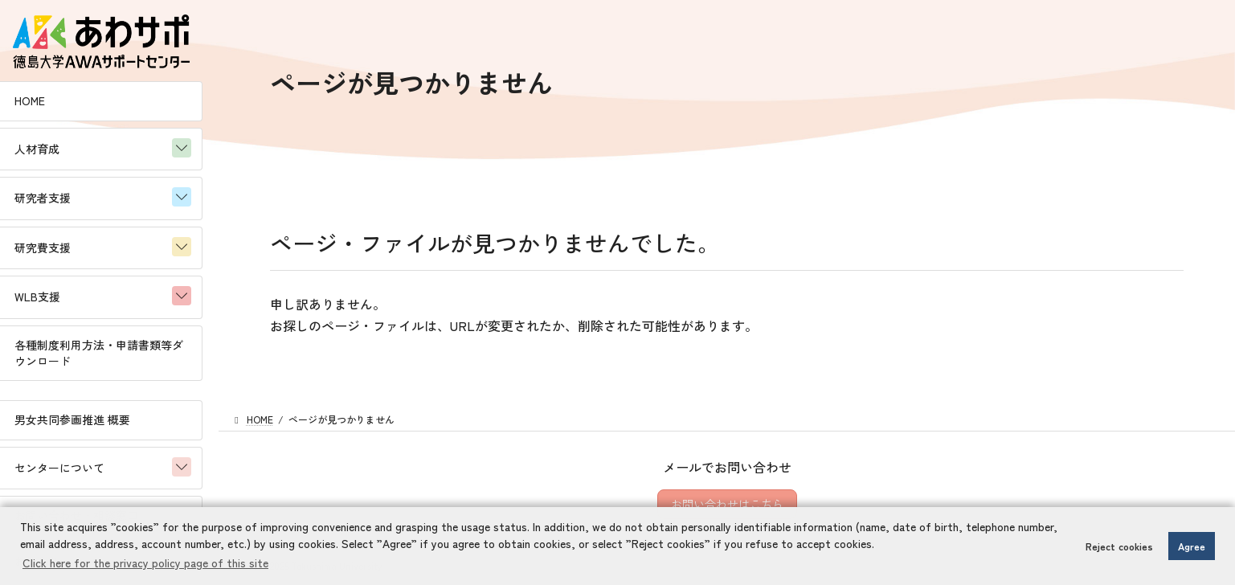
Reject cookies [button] (1119, 546)
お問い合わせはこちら (727, 504)
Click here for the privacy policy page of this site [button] (145, 562)
